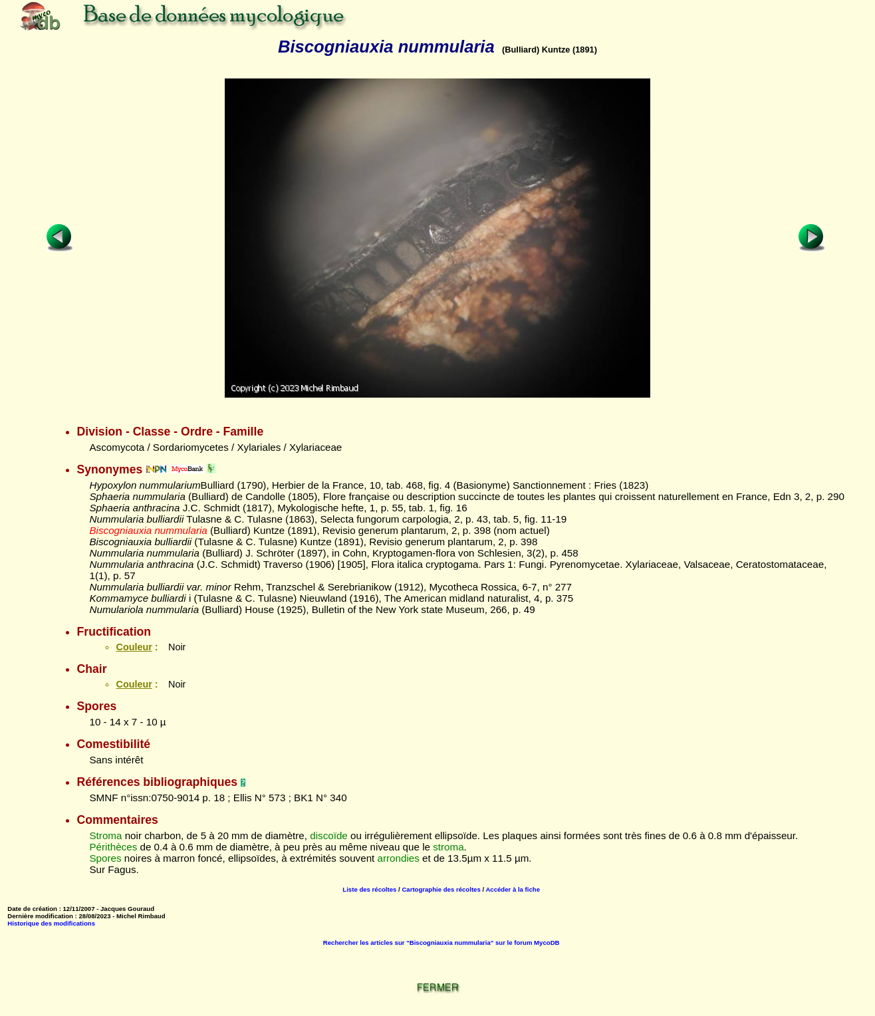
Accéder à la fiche (512, 889)
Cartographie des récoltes (441, 889)
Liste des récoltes (369, 889)
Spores (105, 858)
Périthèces (113, 846)
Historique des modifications (51, 923)
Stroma (105, 835)
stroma (448, 846)
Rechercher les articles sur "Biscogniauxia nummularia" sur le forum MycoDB (441, 942)
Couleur (134, 647)
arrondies (399, 858)
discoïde (329, 835)
